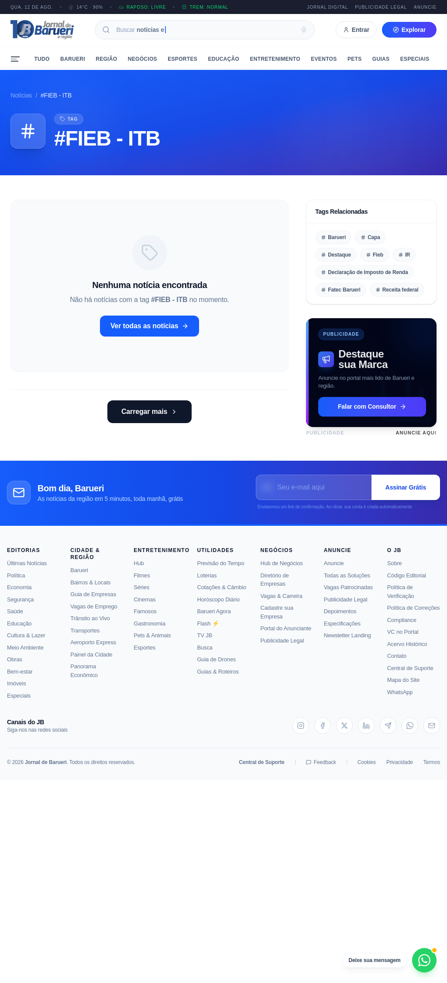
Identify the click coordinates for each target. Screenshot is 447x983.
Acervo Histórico (407, 649)
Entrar (356, 29)
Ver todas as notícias (149, 326)
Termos (431, 768)
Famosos (145, 617)
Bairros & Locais (90, 588)
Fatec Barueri (340, 290)
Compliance (401, 625)
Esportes (144, 653)
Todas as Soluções (347, 581)
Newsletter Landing (347, 641)
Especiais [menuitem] (415, 59)
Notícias (21, 95)
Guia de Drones (216, 665)
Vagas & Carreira (282, 601)
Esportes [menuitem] (182, 59)
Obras (14, 665)
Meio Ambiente (25, 653)
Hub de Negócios (282, 569)
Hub (139, 569)
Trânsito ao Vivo (90, 624)
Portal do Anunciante (286, 634)
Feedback (321, 768)
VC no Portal (403, 638)
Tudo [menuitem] (41, 59)
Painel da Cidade (91, 660)
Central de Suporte (410, 673)
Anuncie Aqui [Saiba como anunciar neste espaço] (416, 432)
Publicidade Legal (381, 7)
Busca (204, 653)
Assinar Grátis (405, 493)
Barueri (333, 237)
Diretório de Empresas (275, 585)
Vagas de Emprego (93, 612)
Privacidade (399, 768)
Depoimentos (340, 617)
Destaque (336, 255)
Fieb (374, 255)
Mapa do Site (403, 686)
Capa (370, 237)
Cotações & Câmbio (221, 593)
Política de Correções (413, 614)
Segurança (20, 605)
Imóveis (16, 689)
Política (16, 581)
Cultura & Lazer (26, 641)
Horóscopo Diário (218, 605)
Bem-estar (19, 677)
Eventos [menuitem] (324, 59)
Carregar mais (149, 411)
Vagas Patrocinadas (348, 593)
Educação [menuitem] (223, 59)
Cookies (367, 768)
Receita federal (397, 290)
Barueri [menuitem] (72, 59)
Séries (141, 593)
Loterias (207, 581)
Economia (19, 593)
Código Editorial (406, 581)
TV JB (204, 641)
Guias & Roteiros (217, 677)
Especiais (19, 701)
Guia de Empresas (93, 600)
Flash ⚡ (208, 629)
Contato (396, 662)
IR (404, 255)
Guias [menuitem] (381, 59)
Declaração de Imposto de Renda (364, 272)
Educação (19, 629)
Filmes (142, 581)
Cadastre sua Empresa (277, 618)
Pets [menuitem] (354, 59)
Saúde (15, 617)
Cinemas (144, 605)
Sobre (394, 569)
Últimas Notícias (27, 569)
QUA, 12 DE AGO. (31, 7)
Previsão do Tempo (220, 569)
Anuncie (425, 7)
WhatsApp (400, 698)
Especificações (342, 629)
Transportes (85, 636)
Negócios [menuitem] (142, 59)
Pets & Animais (152, 641)
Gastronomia (149, 629)
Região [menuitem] (106, 59)
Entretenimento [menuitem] (275, 59)
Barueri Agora (213, 617)
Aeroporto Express (93, 648)
